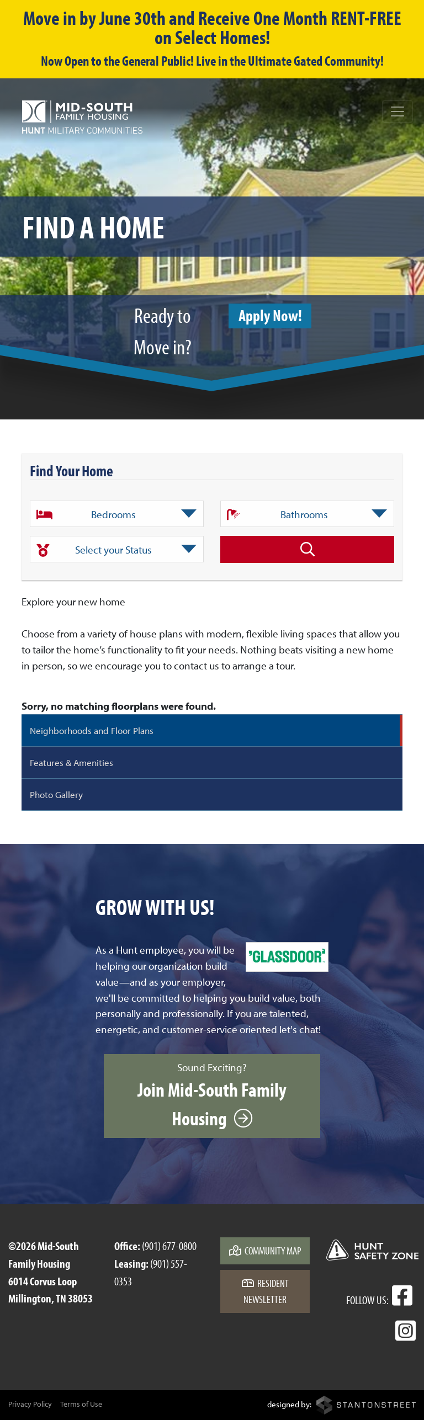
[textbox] (116, 514)
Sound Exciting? (212, 1095)
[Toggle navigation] (397, 111)
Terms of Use (81, 1404)
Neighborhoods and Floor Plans (91, 730)
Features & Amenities (71, 762)
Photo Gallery (56, 794)
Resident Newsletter (265, 1291)
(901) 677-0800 (169, 1245)
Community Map (265, 1250)
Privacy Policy (30, 1404)
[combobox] (117, 514)
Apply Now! (270, 315)
